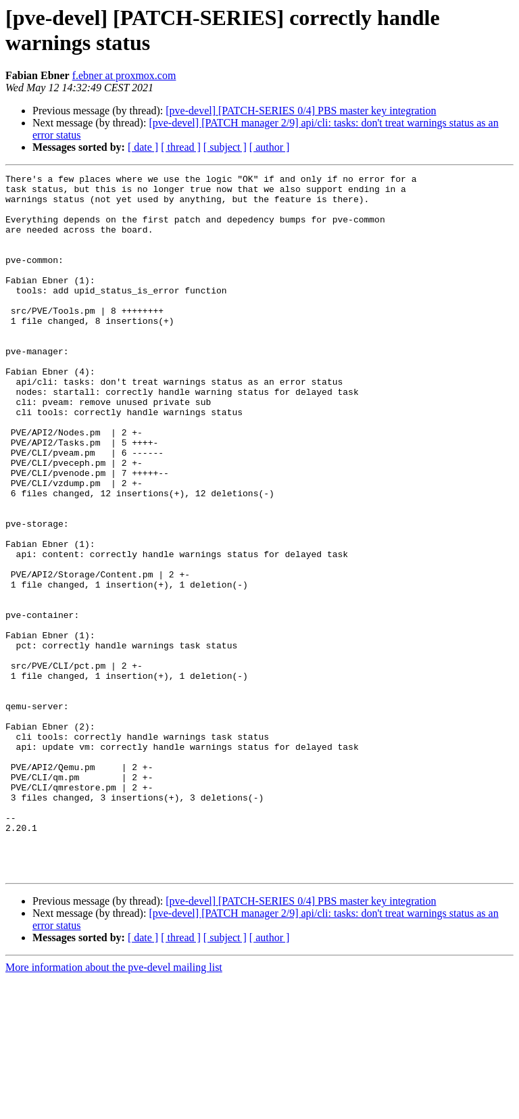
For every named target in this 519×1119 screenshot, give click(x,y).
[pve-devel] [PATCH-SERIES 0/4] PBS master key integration (301, 110)
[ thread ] (181, 147)
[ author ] (269, 147)
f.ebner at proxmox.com (124, 75)
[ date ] (143, 147)
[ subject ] (225, 147)
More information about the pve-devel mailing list (113, 1107)
